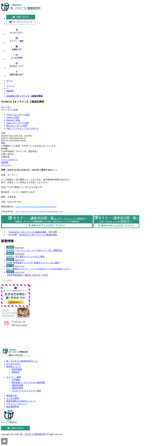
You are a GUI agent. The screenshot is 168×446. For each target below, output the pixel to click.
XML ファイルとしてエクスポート (22, 128)
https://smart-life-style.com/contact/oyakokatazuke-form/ (40, 211)
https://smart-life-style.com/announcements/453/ (36, 207)
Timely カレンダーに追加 (18, 114)
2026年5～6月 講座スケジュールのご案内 (25, 256)
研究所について (13, 367)
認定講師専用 (12, 407)
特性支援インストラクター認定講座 (28, 382)
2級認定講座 (17, 385)
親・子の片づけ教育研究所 (32, 434)
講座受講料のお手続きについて (21, 401)
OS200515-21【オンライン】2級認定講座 (38, 235)
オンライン (6, 165)
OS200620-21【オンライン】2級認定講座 (27, 232)
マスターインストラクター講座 (26, 391)
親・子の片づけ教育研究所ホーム (22, 361)
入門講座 (16, 380)
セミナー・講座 (13, 377)
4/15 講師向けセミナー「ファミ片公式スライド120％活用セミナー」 (39, 269)
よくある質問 (12, 398)
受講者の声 (11, 395)
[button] (9, 110)
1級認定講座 (17, 388)
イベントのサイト (9, 159)
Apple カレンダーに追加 (17, 123)
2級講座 (4, 162)
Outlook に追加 (13, 120)
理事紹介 (16, 372)
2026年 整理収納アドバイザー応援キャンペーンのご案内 (32, 263)
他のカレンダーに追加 (16, 126)
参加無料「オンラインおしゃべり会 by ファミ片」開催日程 (34, 250)
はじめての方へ (13, 364)
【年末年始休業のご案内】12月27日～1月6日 (27, 275)
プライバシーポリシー (16, 404)
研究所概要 (17, 369)
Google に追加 (12, 117)
